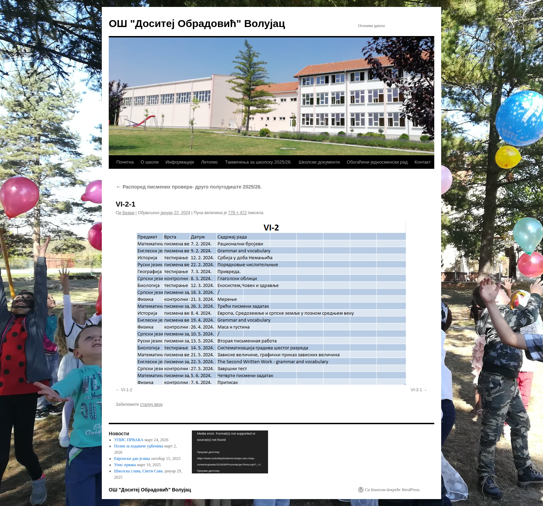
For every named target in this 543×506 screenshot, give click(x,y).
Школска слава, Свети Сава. (139, 471)
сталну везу (151, 404)
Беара (128, 212)
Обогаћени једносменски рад (377, 162)
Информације (180, 162)
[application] (230, 451)
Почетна (125, 162)
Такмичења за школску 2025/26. (258, 162)
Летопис (209, 162)
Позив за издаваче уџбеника (138, 446)
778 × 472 (237, 212)
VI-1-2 (126, 389)
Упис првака (125, 464)
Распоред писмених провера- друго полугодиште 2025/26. (189, 187)
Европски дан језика (132, 458)
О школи (150, 162)
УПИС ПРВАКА (129, 439)
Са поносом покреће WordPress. (392, 489)
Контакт (423, 162)
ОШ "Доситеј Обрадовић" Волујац (197, 23)
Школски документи (319, 162)
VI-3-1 (416, 389)
